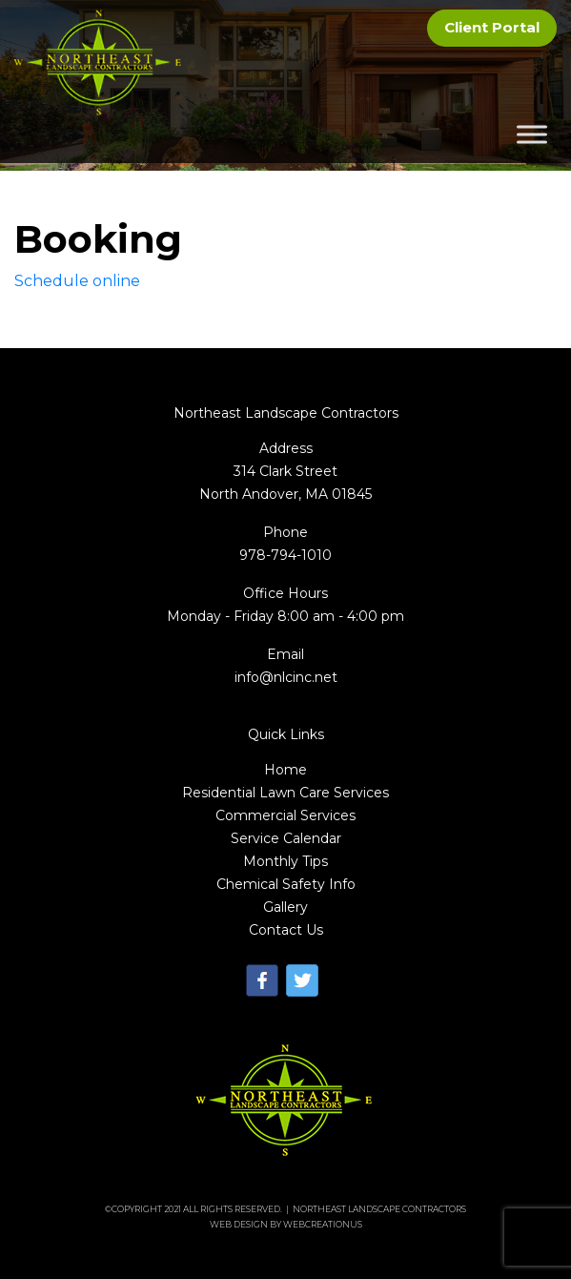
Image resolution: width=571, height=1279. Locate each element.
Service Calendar (286, 838)
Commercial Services (285, 815)
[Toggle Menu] (532, 135)
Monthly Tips (285, 861)
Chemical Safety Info (286, 884)
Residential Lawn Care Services (285, 792)
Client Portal (492, 27)
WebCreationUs (322, 1224)
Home (285, 769)
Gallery (285, 907)
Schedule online (77, 281)
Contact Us (286, 930)
